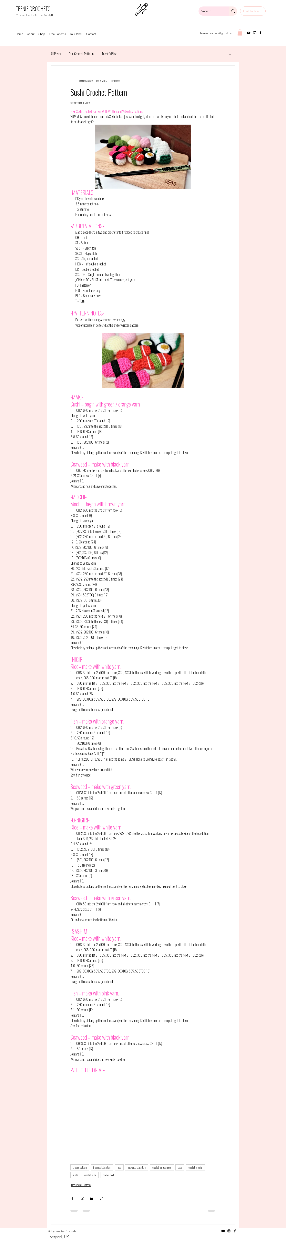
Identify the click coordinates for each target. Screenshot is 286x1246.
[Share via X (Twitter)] (82, 1198)
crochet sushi (90, 1175)
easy (180, 1167)
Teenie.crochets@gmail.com (217, 33)
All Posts (56, 54)
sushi (75, 1175)
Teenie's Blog (109, 54)
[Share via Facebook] (72, 1198)
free (119, 1167)
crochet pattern (80, 1167)
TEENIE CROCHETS (33, 9)
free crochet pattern (102, 1167)
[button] (41, 34)
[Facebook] (260, 33)
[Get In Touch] (253, 11)
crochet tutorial (195, 1167)
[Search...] (211, 11)
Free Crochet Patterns (81, 54)
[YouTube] (249, 33)
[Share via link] (101, 1198)
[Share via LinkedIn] (91, 1198)
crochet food (108, 1175)
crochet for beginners (161, 1167)
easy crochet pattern (137, 1167)
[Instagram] (255, 33)
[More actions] (213, 80)
